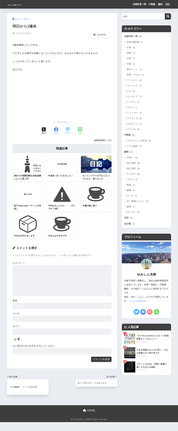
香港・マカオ (135, 75)
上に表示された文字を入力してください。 (35, 346)
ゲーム (132, 196)
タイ (131, 91)
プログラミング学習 (139, 141)
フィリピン (134, 80)
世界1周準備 (135, 42)
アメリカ (133, 129)
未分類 (130, 224)
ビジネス (133, 174)
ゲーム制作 (134, 146)
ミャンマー (134, 113)
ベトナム (133, 102)
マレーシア (134, 86)
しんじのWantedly (138, 302)
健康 (131, 191)
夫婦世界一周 (139, 4)
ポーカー (133, 212)
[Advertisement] (36, 93)
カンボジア (134, 96)
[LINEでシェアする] (80, 130)
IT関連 (152, 4)
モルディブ (134, 124)
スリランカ (134, 118)
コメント (19, 263)
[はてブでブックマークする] (68, 130)
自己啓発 (133, 163)
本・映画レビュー (138, 201)
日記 (167, 4)
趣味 (160, 4)
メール (16, 313)
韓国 (131, 53)
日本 (131, 48)
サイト (16, 326)
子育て (132, 158)
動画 (131, 185)
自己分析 (133, 169)
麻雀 (131, 207)
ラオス (132, 107)
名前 (15, 300)
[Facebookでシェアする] (56, 130)
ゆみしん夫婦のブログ (25, 4)
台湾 (131, 58)
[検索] (168, 16)
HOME (89, 410)
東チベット (134, 69)
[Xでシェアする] (44, 130)
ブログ (132, 180)
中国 (131, 64)
